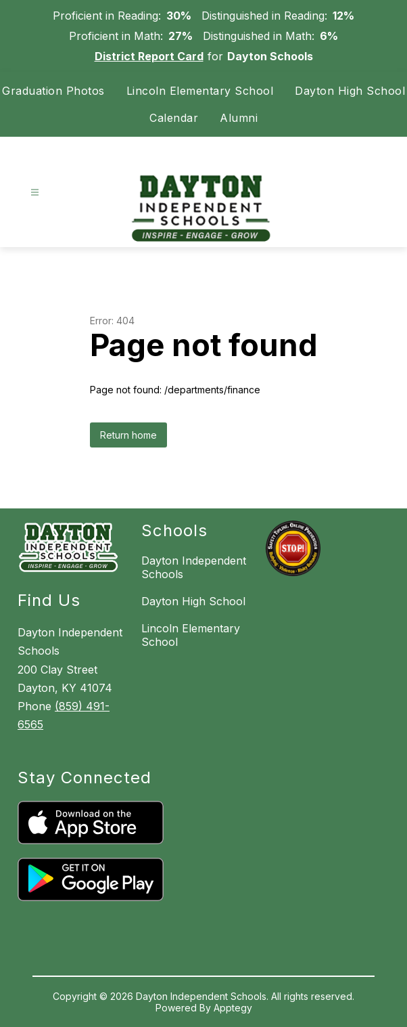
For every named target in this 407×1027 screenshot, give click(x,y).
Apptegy (233, 1007)
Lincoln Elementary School (200, 90)
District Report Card (149, 56)
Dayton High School (350, 90)
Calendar (173, 118)
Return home (128, 435)
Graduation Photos (53, 90)
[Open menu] (35, 192)
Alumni (239, 118)
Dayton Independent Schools (193, 567)
